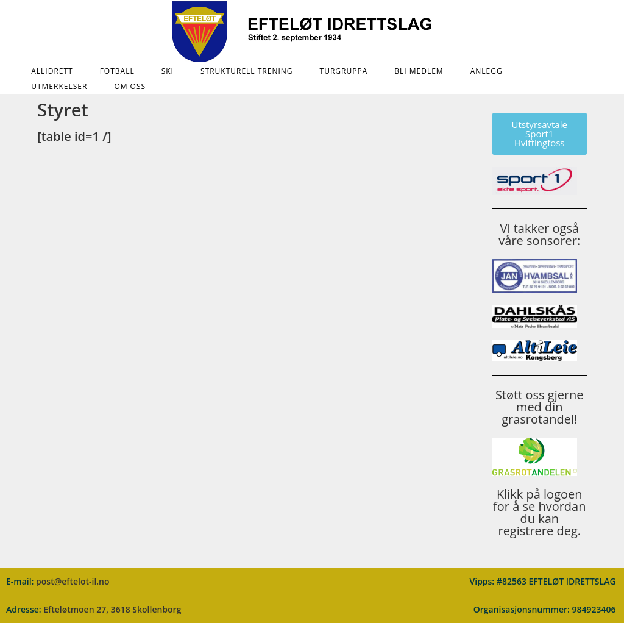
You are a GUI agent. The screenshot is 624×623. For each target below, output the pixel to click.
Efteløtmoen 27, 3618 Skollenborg (112, 609)
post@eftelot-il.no (72, 581)
